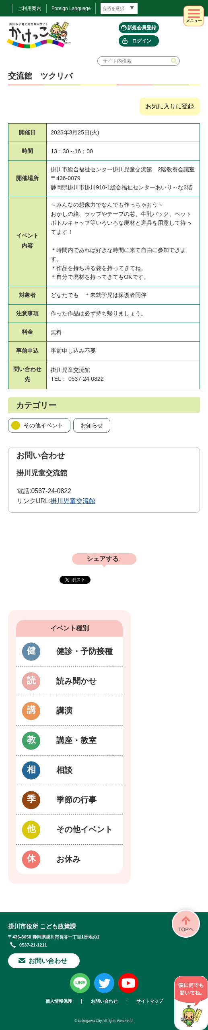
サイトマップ (149, 1001)
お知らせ (91, 425)
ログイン (141, 41)
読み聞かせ (76, 681)
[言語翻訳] (119, 8)
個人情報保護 (58, 1001)
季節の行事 (76, 799)
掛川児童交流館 (72, 501)
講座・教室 (76, 740)
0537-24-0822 (51, 491)
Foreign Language (71, 8)
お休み (68, 859)
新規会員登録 (141, 27)
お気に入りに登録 (170, 106)
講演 (64, 710)
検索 (175, 61)
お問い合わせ (48, 960)
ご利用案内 (29, 8)
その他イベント (43, 425)
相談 (64, 770)
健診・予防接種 (84, 651)
